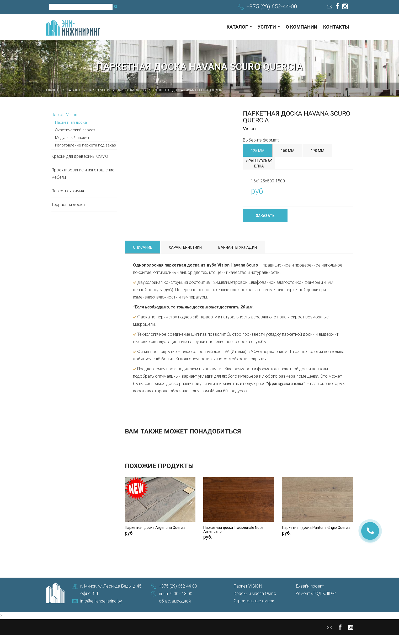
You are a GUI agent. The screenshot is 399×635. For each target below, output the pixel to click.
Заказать (265, 216)
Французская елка (259, 163)
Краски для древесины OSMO (79, 156)
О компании (301, 27)
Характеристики (185, 247)
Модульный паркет (72, 137)
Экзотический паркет (75, 130)
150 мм (287, 151)
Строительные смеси (254, 600)
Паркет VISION (248, 586)
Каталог (237, 27)
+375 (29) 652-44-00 (272, 6)
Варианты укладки (237, 247)
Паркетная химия (67, 190)
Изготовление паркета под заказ (85, 145)
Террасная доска (68, 204)
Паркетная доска (71, 122)
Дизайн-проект (309, 586)
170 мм (317, 151)
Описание (142, 247)
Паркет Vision (64, 114)
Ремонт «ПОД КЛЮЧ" (315, 593)
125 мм (257, 151)
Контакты (336, 27)
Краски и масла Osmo (255, 593)
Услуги (267, 27)
